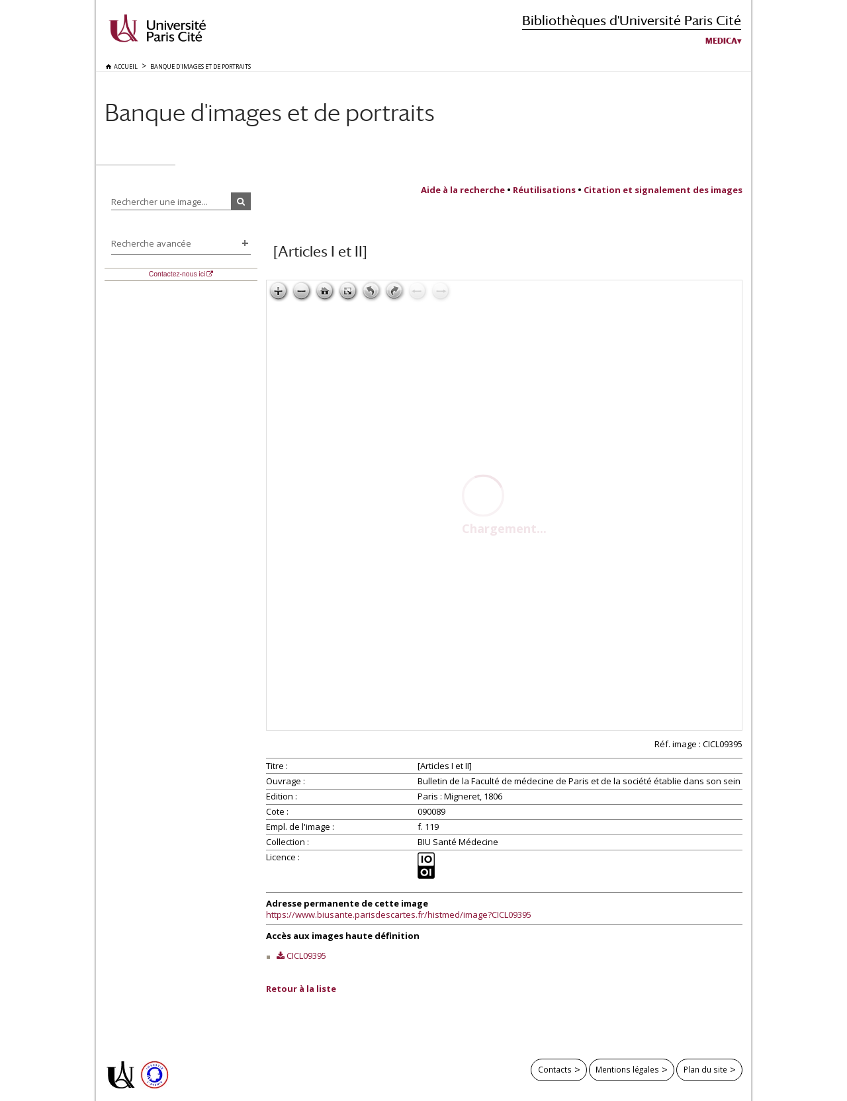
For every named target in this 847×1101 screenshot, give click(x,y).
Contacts (555, 1069)
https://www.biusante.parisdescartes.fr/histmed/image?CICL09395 (398, 914)
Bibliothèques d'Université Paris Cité (631, 20)
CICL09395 (306, 955)
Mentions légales (627, 1069)
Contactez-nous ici (177, 274)
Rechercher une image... (159, 202)
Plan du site (705, 1069)
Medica (721, 41)
